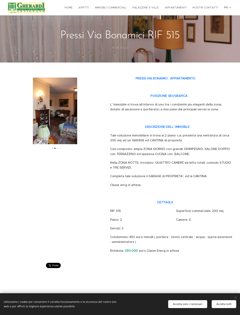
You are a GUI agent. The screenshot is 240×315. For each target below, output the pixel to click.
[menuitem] (77, 7)
